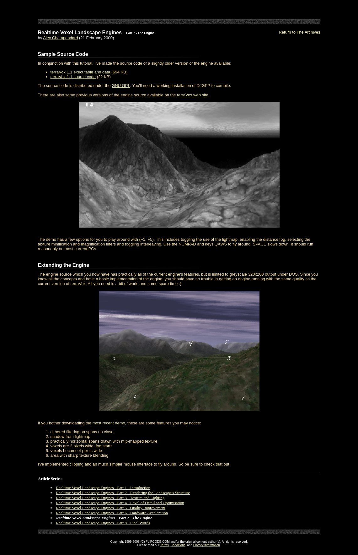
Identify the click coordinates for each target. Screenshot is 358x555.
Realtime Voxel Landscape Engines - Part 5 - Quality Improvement (111, 507)
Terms (164, 545)
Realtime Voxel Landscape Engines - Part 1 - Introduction (103, 487)
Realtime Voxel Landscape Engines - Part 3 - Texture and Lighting (110, 497)
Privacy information (206, 545)
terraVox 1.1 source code (73, 76)
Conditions (177, 545)
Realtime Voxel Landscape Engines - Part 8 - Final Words (103, 522)
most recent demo (109, 423)
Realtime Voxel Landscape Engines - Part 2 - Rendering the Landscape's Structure (123, 492)
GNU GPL (121, 85)
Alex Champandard (60, 37)
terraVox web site (192, 95)
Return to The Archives (299, 32)
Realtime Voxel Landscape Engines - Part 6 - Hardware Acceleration (112, 512)
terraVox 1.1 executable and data (80, 72)
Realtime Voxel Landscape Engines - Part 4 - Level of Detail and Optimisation (120, 502)
